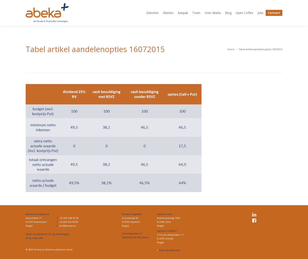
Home (230, 49)
